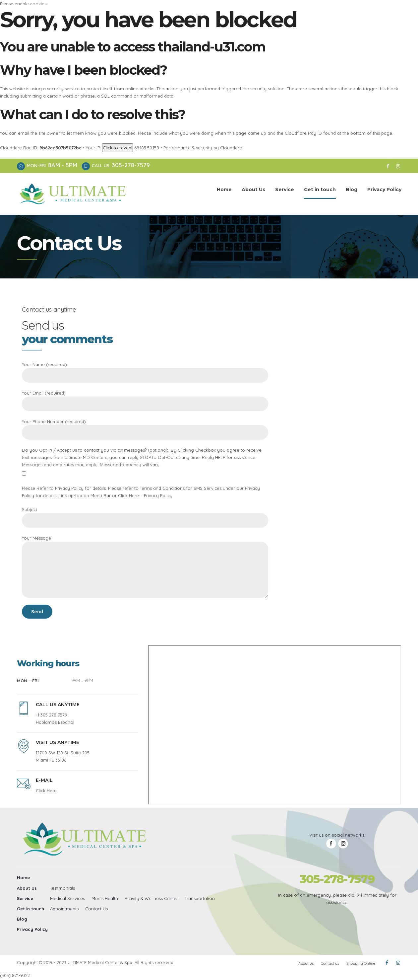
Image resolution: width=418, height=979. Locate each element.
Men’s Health (104, 898)
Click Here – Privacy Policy (145, 495)
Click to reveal (117, 147)
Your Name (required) (145, 372)
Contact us (330, 963)
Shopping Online (360, 963)
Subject (145, 517)
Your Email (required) (145, 400)
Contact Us (96, 908)
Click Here (46, 790)
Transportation (200, 898)
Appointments (64, 908)
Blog (351, 189)
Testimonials (62, 888)
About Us (253, 189)
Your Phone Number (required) (145, 429)
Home (224, 189)
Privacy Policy (384, 189)
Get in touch (320, 189)
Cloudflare (231, 147)
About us (306, 963)
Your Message (145, 566)
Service (284, 189)
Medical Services (67, 898)
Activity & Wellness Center (151, 898)
